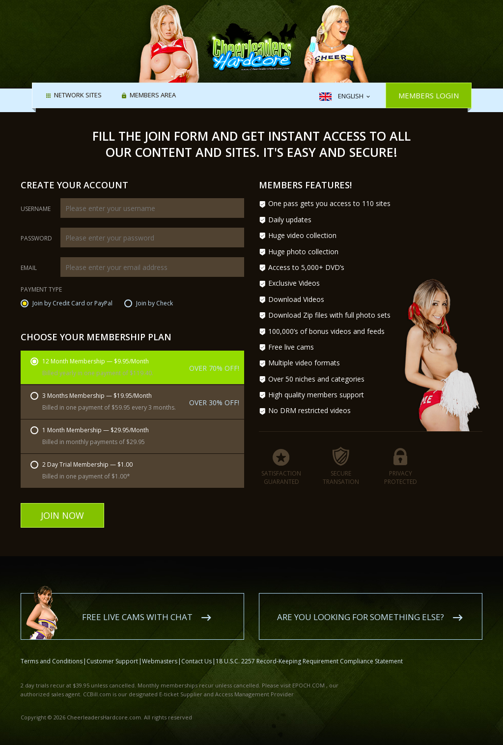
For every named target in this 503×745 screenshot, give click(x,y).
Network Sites (78, 95)
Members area (153, 95)
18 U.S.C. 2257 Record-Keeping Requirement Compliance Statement (309, 650)
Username (36, 209)
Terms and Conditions (52, 650)
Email (29, 268)
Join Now (62, 515)
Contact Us (196, 650)
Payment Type (41, 290)
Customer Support (112, 650)
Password (36, 238)
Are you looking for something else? (360, 605)
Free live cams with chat (137, 605)
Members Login (428, 95)
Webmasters (159, 650)
